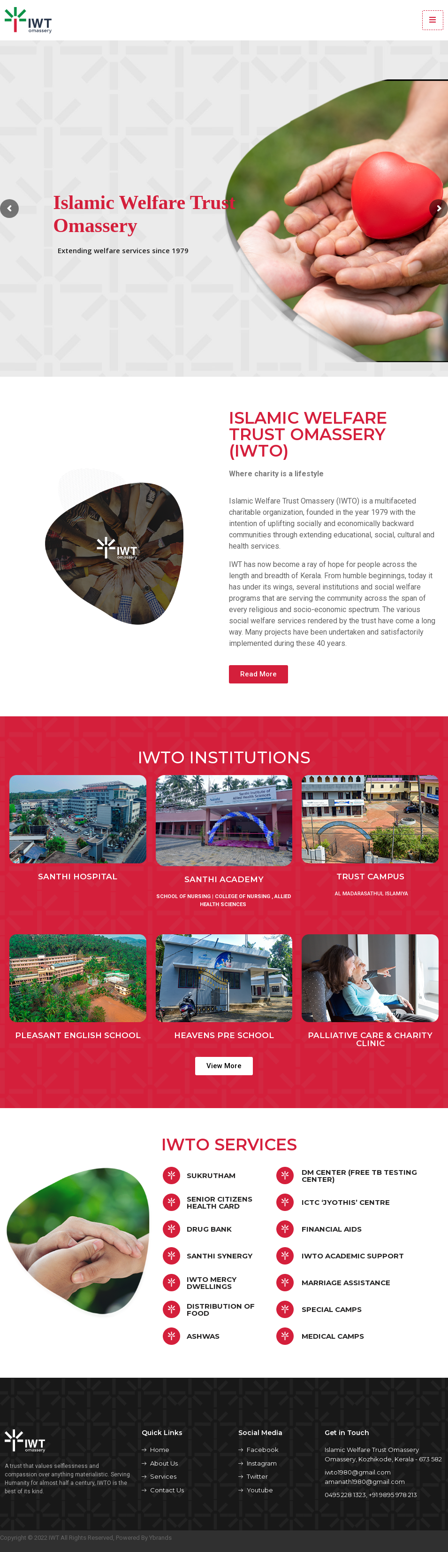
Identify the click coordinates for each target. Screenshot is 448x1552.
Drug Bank (209, 1229)
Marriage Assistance (346, 1282)
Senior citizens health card (219, 1203)
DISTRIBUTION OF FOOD (221, 1310)
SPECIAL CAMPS (332, 1309)
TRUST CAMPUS (370, 876)
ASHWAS (203, 1336)
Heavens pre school (224, 1035)
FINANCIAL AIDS (332, 1229)
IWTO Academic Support (353, 1255)
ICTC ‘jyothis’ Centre (346, 1202)
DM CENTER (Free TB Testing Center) (359, 1176)
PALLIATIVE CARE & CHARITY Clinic (370, 1039)
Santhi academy (224, 879)
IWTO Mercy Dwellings (211, 1283)
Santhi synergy (219, 1255)
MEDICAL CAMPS (333, 1336)
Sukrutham (211, 1175)
